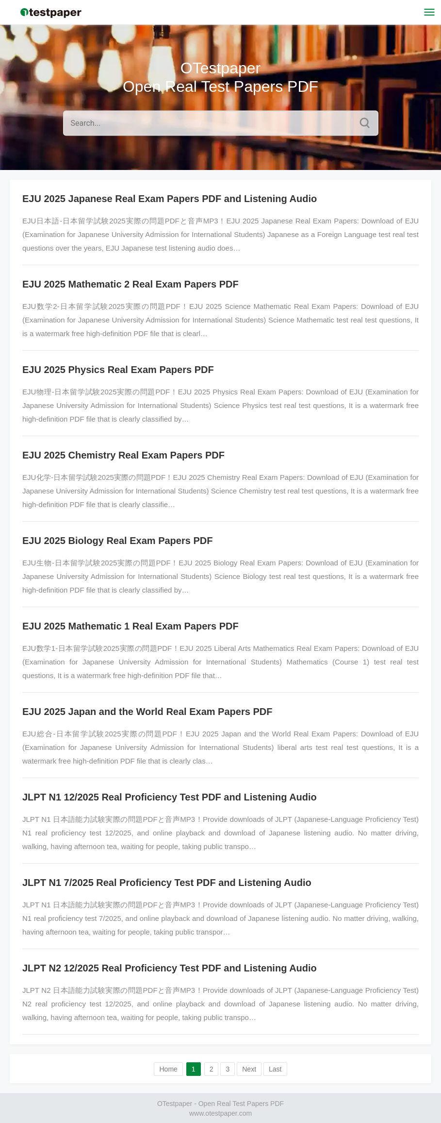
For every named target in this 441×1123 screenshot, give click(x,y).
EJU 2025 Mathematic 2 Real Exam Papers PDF (130, 284)
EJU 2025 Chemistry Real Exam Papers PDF (123, 455)
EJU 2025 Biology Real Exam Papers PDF (117, 540)
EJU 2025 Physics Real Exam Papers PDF (118, 369)
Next (249, 1069)
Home (168, 1069)
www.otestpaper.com (220, 1113)
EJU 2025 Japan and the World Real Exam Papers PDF (147, 711)
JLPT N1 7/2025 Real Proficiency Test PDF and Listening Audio (166, 882)
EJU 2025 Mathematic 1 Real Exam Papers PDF (130, 626)
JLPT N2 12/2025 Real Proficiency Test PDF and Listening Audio (169, 968)
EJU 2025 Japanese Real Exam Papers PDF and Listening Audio (169, 198)
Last (275, 1069)
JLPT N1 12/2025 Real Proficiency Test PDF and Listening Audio (169, 797)
